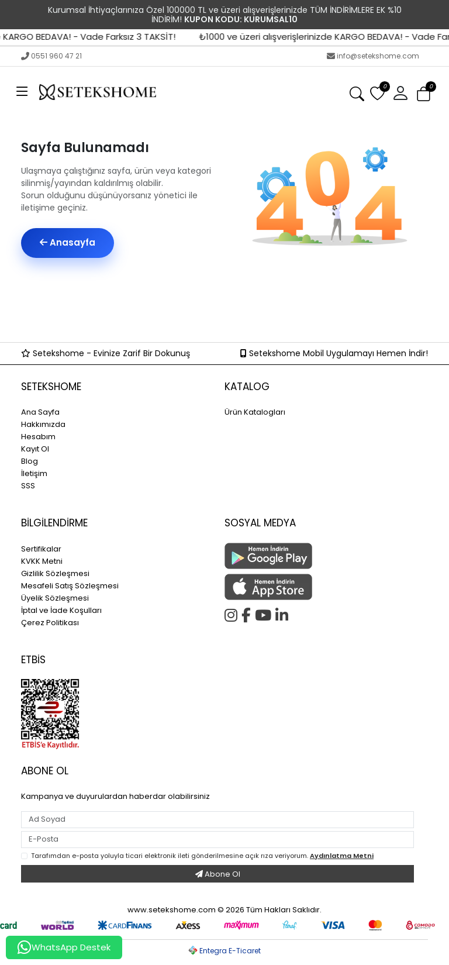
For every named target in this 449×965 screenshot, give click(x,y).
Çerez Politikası (50, 622)
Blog (29, 461)
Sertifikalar (41, 548)
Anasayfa (67, 242)
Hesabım (38, 436)
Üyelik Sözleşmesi (55, 598)
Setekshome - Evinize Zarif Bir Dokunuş (105, 353)
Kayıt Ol (35, 448)
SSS (28, 485)
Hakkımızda (43, 424)
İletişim (34, 473)
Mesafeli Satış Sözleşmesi (70, 585)
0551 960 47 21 (51, 56)
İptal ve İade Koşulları (61, 610)
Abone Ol (217, 874)
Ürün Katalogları (254, 412)
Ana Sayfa (40, 412)
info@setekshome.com (373, 56)
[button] (400, 92)
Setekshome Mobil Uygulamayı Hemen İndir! (334, 353)
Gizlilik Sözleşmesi (55, 573)
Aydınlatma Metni (342, 855)
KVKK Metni (42, 561)
